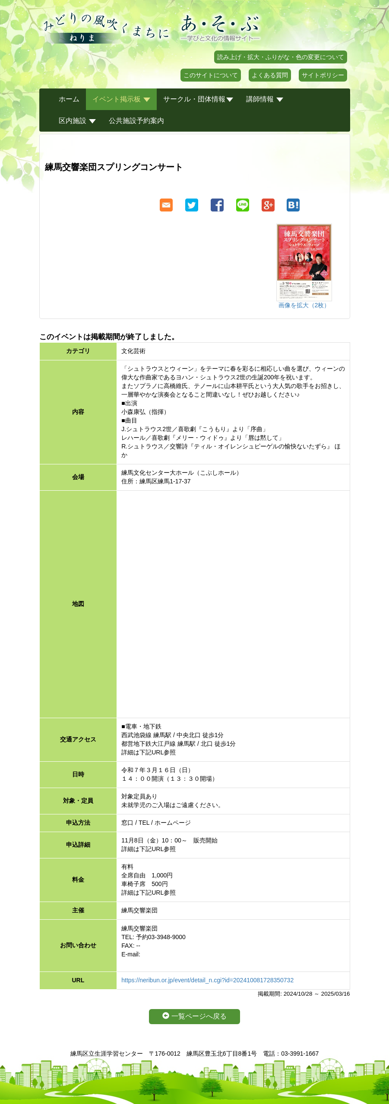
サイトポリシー (323, 75)
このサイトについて (210, 75)
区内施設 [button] (77, 120)
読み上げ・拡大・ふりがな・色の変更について (280, 57)
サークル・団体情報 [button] (198, 99)
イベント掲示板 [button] (121, 99)
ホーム (69, 99)
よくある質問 (270, 75)
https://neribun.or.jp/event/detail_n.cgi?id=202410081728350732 (207, 980)
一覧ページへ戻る (194, 1016)
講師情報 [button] (264, 99)
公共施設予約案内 (136, 120)
